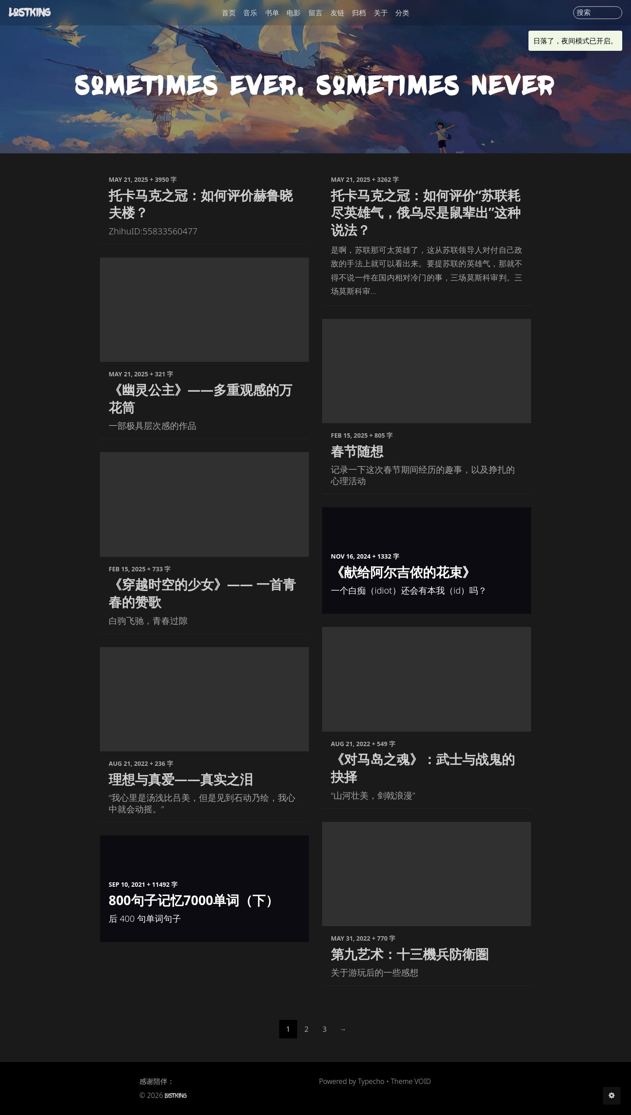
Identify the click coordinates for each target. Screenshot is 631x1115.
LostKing (31, 12)
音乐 (250, 13)
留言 (315, 13)
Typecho (371, 1081)
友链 (337, 13)
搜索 (584, 13)
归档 (359, 13)
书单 (272, 13)
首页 (229, 13)
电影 (294, 13)
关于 (381, 13)
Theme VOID (411, 1081)
